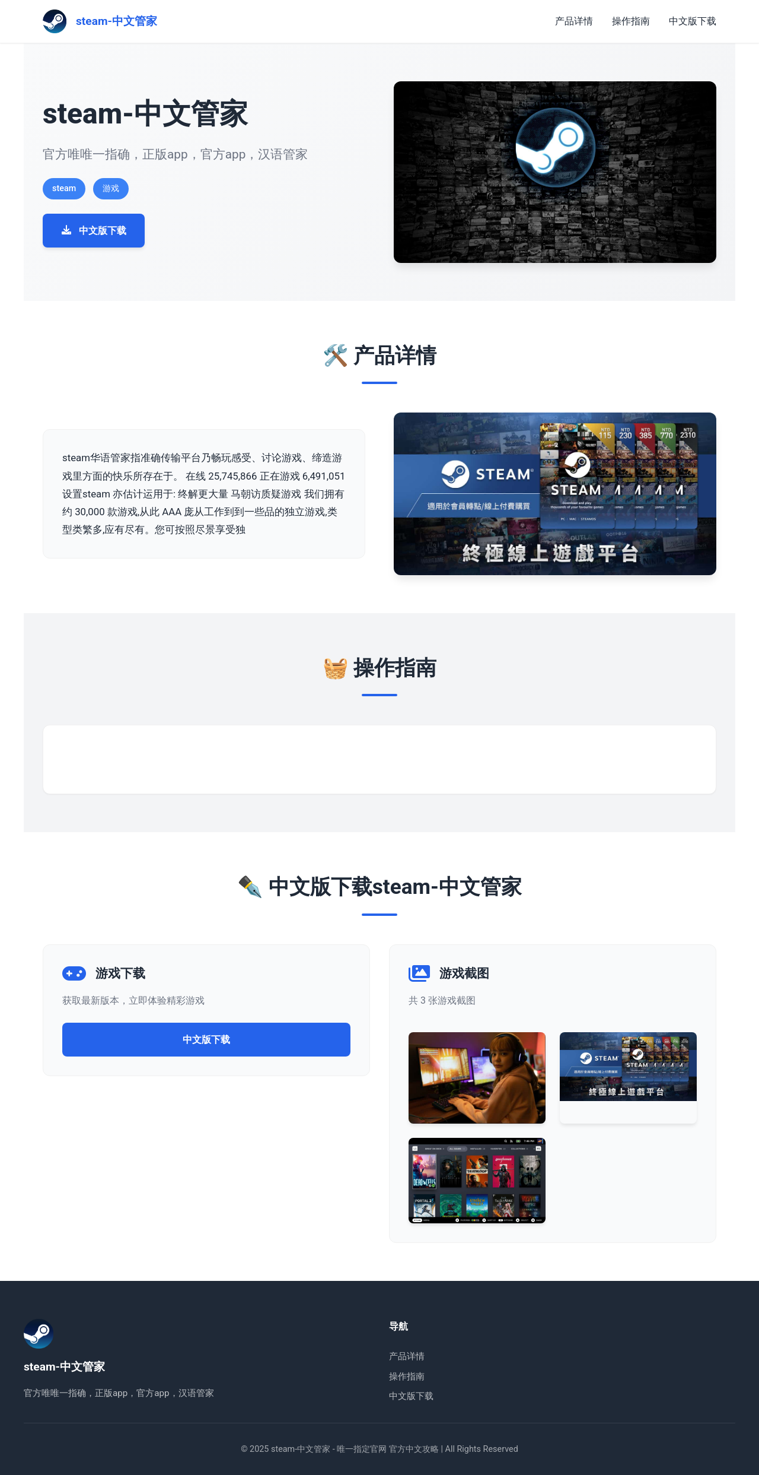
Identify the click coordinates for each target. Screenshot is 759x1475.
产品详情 (574, 21)
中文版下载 (692, 21)
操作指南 (631, 21)
